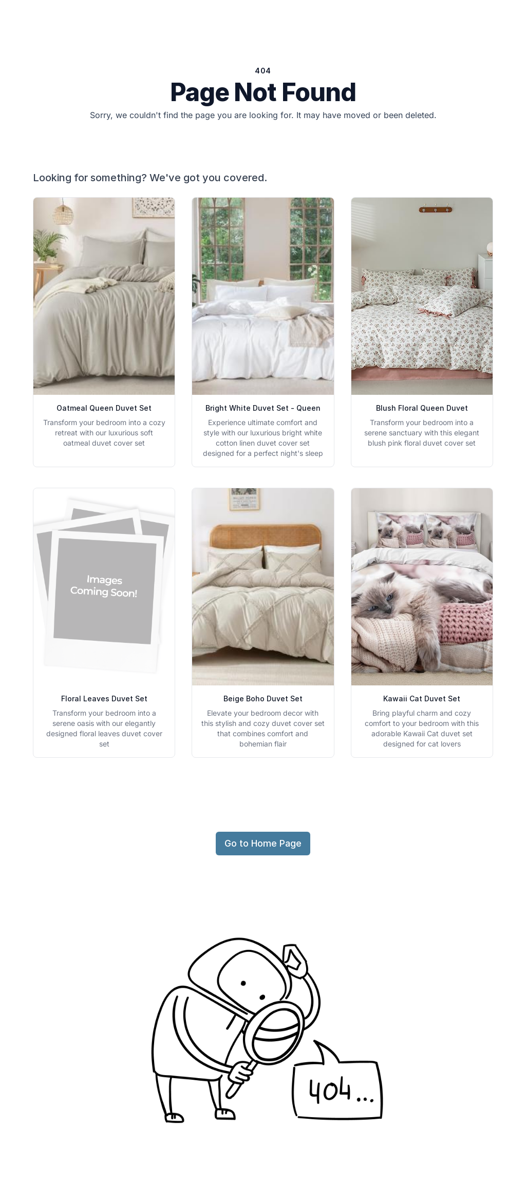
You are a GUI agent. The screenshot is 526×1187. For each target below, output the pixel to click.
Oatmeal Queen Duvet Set (104, 408)
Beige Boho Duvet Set (263, 698)
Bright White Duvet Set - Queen (263, 408)
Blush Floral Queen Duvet (422, 408)
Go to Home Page (263, 843)
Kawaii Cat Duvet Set (421, 698)
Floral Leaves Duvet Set (104, 698)
